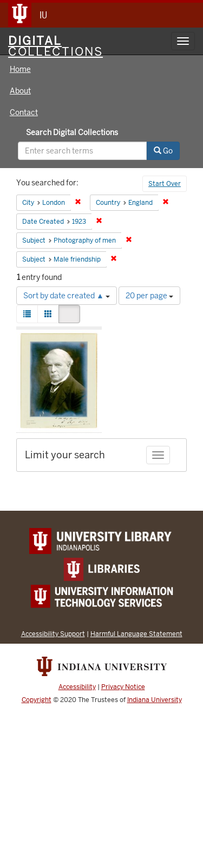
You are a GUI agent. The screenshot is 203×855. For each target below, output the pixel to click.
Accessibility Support (53, 634)
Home (20, 69)
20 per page (149, 295)
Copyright (36, 700)
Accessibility (77, 687)
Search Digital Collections (72, 132)
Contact (24, 112)
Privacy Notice (123, 687)
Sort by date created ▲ (66, 295)
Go (163, 151)
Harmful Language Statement (136, 634)
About (20, 91)
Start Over (164, 183)
